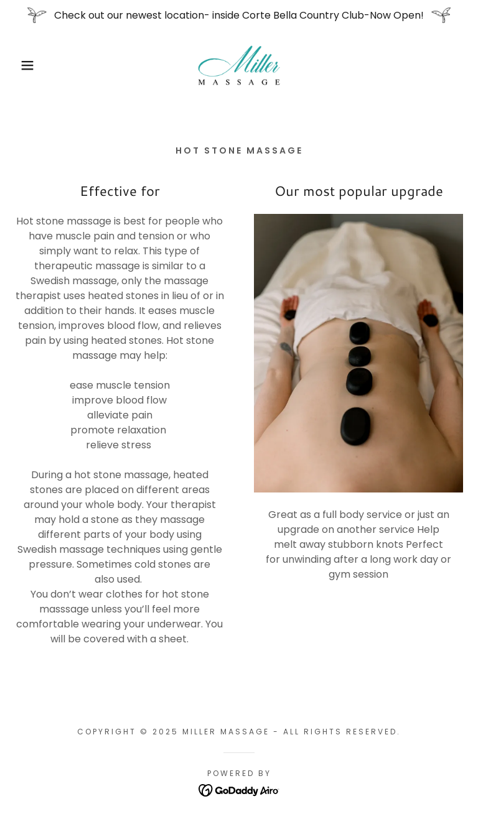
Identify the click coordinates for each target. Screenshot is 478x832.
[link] (239, 65)
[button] (24, 65)
